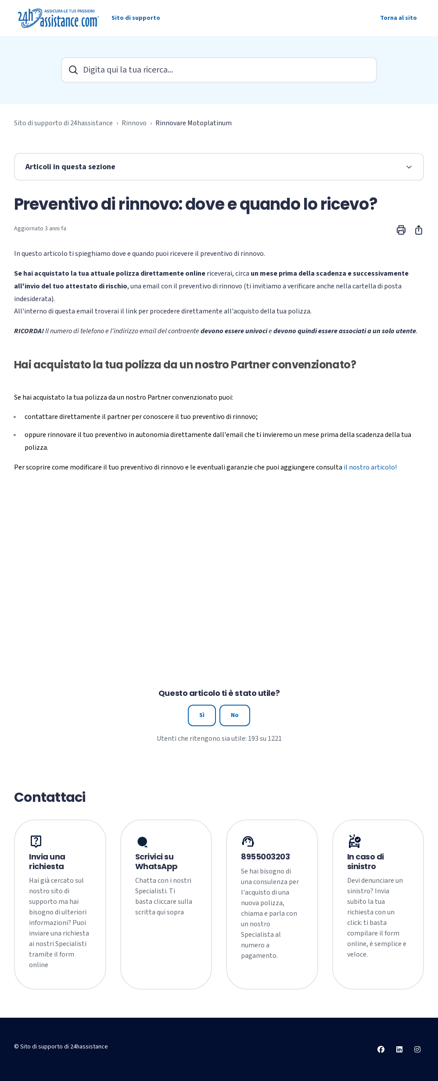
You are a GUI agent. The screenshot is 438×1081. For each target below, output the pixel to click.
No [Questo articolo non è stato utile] (235, 715)
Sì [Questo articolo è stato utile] (202, 715)
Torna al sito (398, 18)
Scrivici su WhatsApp (156, 861)
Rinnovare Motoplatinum (193, 123)
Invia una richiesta (47, 861)
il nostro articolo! (370, 467)
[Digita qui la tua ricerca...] (219, 70)
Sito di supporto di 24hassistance (63, 123)
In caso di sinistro (365, 861)
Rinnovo (134, 123)
